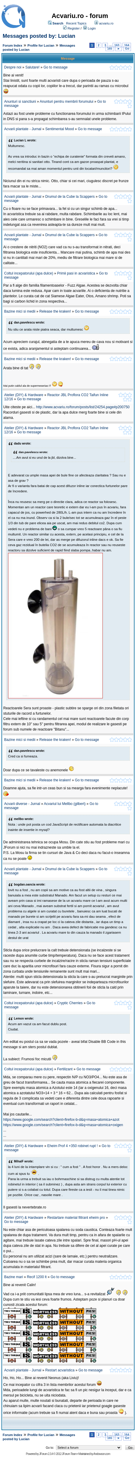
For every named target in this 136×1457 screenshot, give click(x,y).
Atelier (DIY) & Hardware (23, 395)
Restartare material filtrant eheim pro (76, 1218)
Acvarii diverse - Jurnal (22, 804)
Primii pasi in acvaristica (76, 273)
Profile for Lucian (41, 45)
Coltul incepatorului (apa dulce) (28, 273)
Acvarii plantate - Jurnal (22, 129)
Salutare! (32, 67)
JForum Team (69, 1454)
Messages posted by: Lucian (39, 36)
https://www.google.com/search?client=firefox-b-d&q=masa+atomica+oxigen (63, 1125)
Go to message (56, 67)
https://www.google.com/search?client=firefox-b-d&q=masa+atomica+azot (61, 1120)
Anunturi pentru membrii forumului (66, 101)
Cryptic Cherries (70, 1003)
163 (116, 45)
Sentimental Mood (59, 129)
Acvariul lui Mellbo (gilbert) (65, 804)
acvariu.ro (106, 23)
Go (127, 48)
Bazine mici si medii (19, 311)
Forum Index (12, 45)
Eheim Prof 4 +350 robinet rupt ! (73, 1146)
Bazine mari (13, 1277)
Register (74, 28)
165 (109, 48)
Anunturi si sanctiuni (20, 101)
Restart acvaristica (60, 1370)
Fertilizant (65, 1069)
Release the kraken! (55, 311)
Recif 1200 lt (37, 1277)
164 (126, 45)
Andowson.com (101, 1454)
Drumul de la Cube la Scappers (70, 197)
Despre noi (12, 67)
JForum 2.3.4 (46, 1454)
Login (92, 28)
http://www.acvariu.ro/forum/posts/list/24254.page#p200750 (83, 407)
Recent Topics (76, 23)
